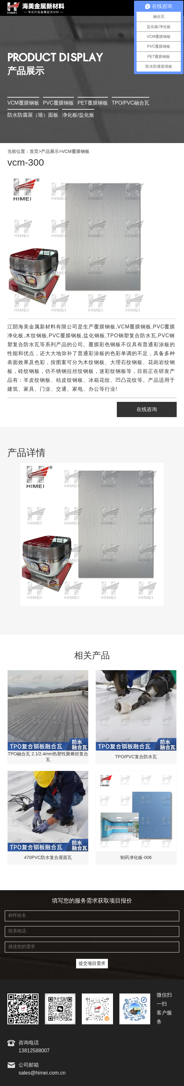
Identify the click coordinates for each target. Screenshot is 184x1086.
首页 (34, 151)
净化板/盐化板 (78, 115)
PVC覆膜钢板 (58, 103)
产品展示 (50, 151)
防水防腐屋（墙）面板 (32, 115)
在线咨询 (147, 409)
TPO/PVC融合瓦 (130, 103)
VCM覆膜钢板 (23, 103)
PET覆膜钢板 (93, 103)
